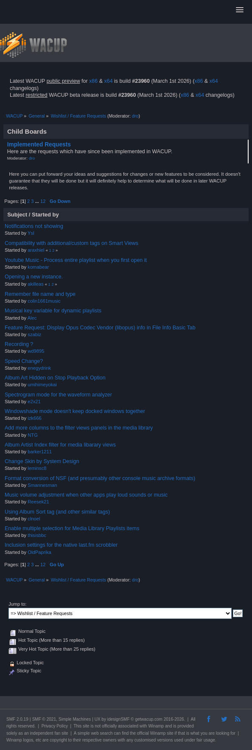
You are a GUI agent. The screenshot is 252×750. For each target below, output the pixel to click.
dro (135, 115)
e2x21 (34, 401)
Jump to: (17, 604)
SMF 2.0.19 (17, 719)
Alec (32, 317)
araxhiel (36, 250)
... (37, 201)
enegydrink (39, 368)
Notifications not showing (34, 226)
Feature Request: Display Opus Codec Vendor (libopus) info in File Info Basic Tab (100, 328)
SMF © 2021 (44, 719)
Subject (17, 214)
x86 (93, 81)
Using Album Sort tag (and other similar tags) (57, 512)
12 (42, 201)
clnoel (34, 518)
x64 (108, 81)
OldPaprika (39, 552)
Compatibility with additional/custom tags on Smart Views (71, 243)
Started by (45, 214)
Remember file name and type (40, 294)
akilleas (35, 284)
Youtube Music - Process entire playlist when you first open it (76, 260)
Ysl (31, 233)
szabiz (34, 334)
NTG (33, 435)
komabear (38, 267)
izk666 (34, 418)
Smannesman (42, 485)
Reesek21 (38, 501)
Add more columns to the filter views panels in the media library (79, 428)
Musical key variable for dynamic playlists (53, 311)
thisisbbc (37, 535)
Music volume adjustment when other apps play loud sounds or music (86, 495)
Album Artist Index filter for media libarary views (60, 445)
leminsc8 (37, 468)
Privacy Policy (55, 726)
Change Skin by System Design (42, 461)
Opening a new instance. (34, 277)
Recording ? (19, 344)
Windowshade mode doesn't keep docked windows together (75, 411)
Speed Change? (24, 361)
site (86, 726)
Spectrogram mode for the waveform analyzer (58, 395)
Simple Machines (75, 719)
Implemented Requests (39, 144)
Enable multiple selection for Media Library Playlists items (72, 528)
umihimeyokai (42, 384)
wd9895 (36, 351)
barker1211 (40, 451)
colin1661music (44, 300)
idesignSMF (118, 719)
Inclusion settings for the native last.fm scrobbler (61, 545)
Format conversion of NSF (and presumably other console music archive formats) (100, 478)
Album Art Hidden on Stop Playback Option (55, 378)
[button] (240, 10)
